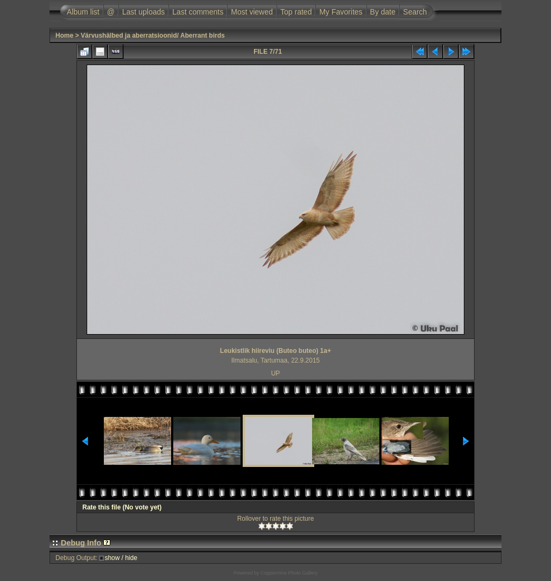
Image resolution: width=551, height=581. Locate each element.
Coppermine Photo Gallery (288, 573)
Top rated (296, 12)
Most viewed (252, 12)
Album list (83, 12)
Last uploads (143, 12)
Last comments (197, 12)
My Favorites (340, 12)
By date (382, 12)
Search (415, 12)
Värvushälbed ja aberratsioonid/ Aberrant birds (153, 35)
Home (64, 35)
